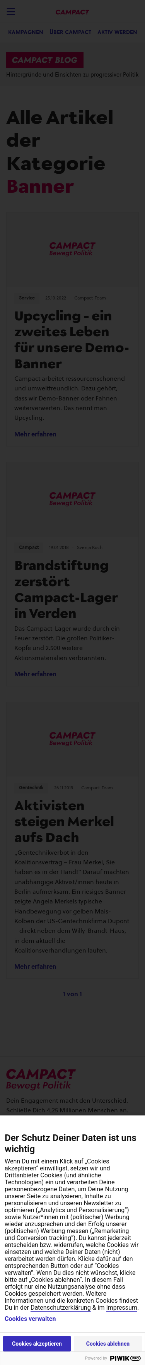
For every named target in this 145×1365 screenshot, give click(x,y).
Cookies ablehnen (108, 1344)
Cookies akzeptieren (37, 1344)
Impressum (121, 1307)
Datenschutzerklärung (61, 1307)
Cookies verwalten (30, 1319)
